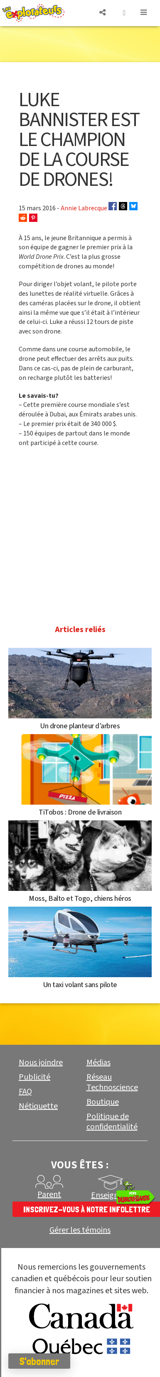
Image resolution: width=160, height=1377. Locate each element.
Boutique (102, 1102)
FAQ (25, 1091)
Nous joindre (41, 1062)
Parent (49, 1194)
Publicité (34, 1077)
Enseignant (110, 1195)
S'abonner (39, 1361)
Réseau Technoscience (112, 1082)
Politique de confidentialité (112, 1122)
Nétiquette (38, 1106)
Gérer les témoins (80, 1230)
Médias (98, 1062)
